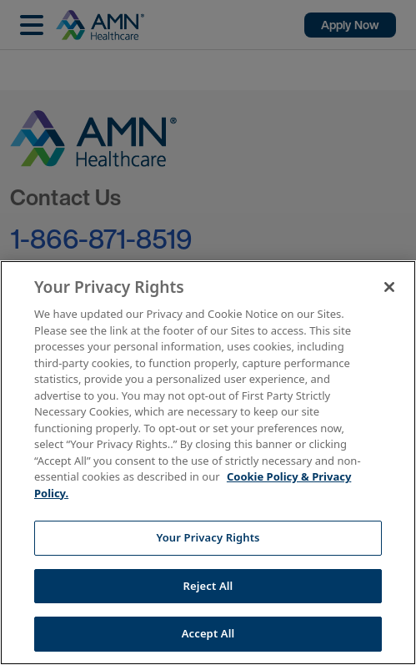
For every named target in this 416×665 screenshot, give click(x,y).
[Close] (389, 287)
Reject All (208, 585)
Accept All (208, 633)
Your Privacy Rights (207, 537)
